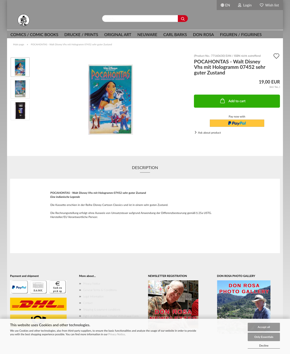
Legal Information (93, 296)
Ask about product (209, 132)
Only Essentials (263, 337)
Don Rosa (203, 34)
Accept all (264, 327)
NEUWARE (147, 34)
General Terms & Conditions (100, 290)
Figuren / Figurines (241, 34)
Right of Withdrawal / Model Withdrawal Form (111, 316)
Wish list (269, 5)
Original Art (117, 34)
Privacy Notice (116, 334)
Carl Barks (175, 34)
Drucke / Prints (81, 34)
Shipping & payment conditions (101, 309)
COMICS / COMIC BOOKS (34, 34)
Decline (264, 345)
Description (145, 167)
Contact (88, 302)
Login (245, 5)
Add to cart (232, 100)
